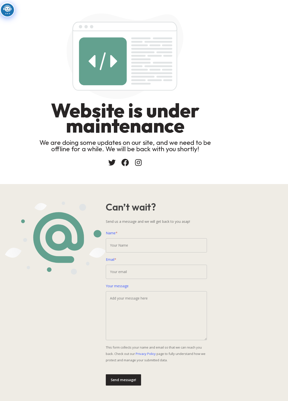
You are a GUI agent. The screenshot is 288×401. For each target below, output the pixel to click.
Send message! (161, 375)
